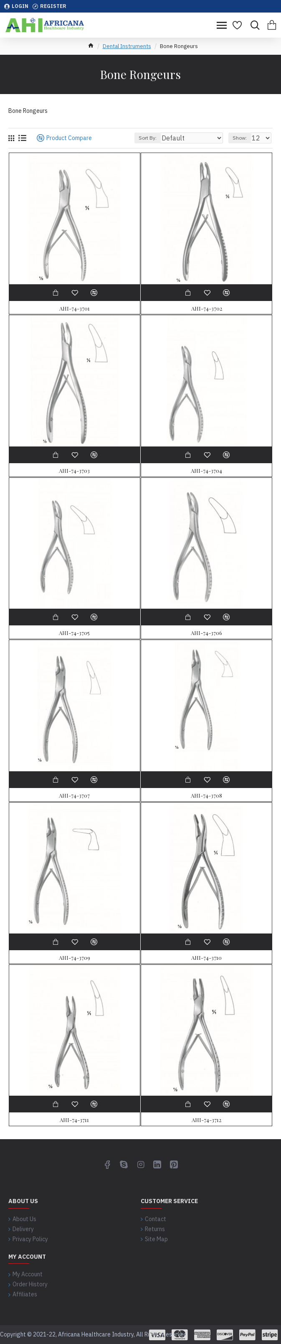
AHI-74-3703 (74, 470)
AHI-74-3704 (206, 470)
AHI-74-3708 (206, 795)
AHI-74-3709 (74, 957)
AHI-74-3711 (74, 1120)
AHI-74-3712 (206, 1120)
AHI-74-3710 (206, 957)
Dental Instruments (127, 46)
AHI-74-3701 (74, 308)
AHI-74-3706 (206, 633)
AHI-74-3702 (206, 308)
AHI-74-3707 (74, 795)
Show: (240, 138)
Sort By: (148, 138)
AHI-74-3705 (74, 633)
